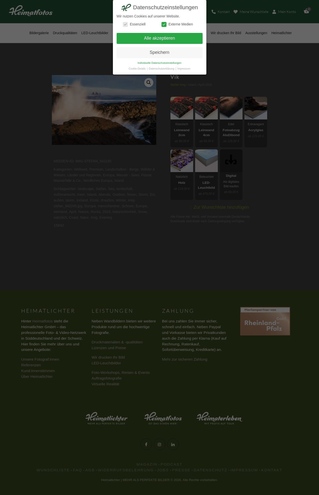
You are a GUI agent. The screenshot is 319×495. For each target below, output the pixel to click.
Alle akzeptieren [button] (159, 38)
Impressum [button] (183, 68)
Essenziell (134, 24)
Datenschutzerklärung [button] (162, 68)
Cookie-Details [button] (137, 68)
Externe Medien (177, 24)
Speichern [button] (159, 52)
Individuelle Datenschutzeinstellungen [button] (159, 62)
